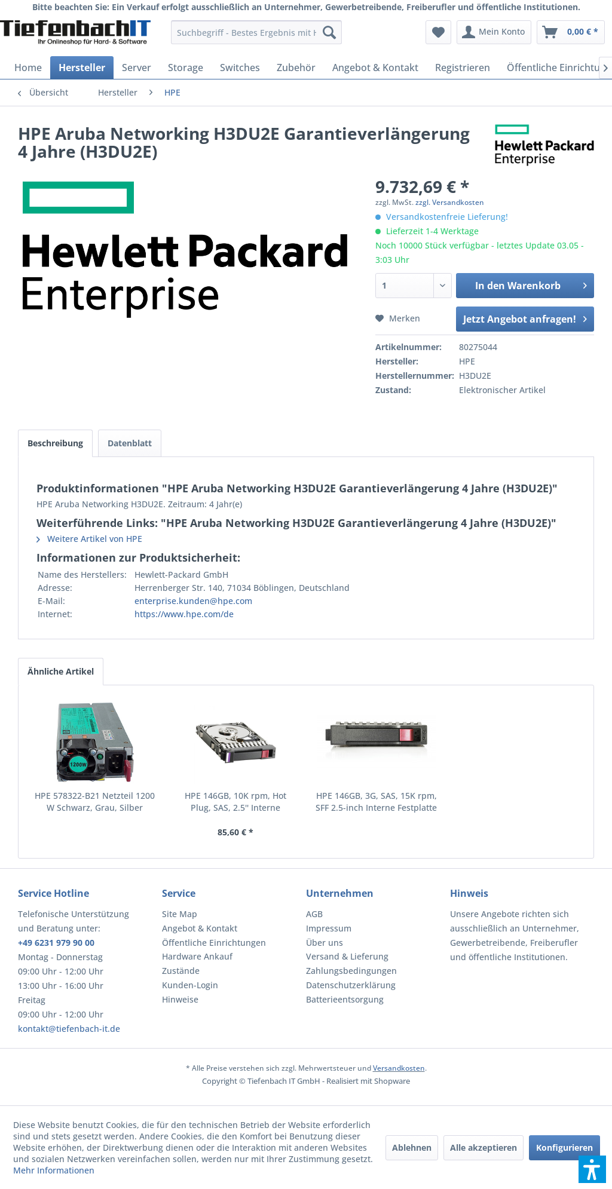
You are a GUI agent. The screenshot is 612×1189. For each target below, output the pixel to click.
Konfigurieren (564, 1147)
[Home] (28, 67)
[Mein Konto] (494, 32)
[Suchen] (329, 32)
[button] (592, 1169)
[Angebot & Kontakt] (375, 67)
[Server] (137, 67)
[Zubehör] (296, 67)
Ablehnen (412, 1147)
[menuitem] (256, 32)
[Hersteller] (82, 67)
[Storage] (186, 67)
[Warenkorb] (571, 32)
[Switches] (240, 67)
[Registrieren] (462, 67)
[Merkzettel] (438, 32)
